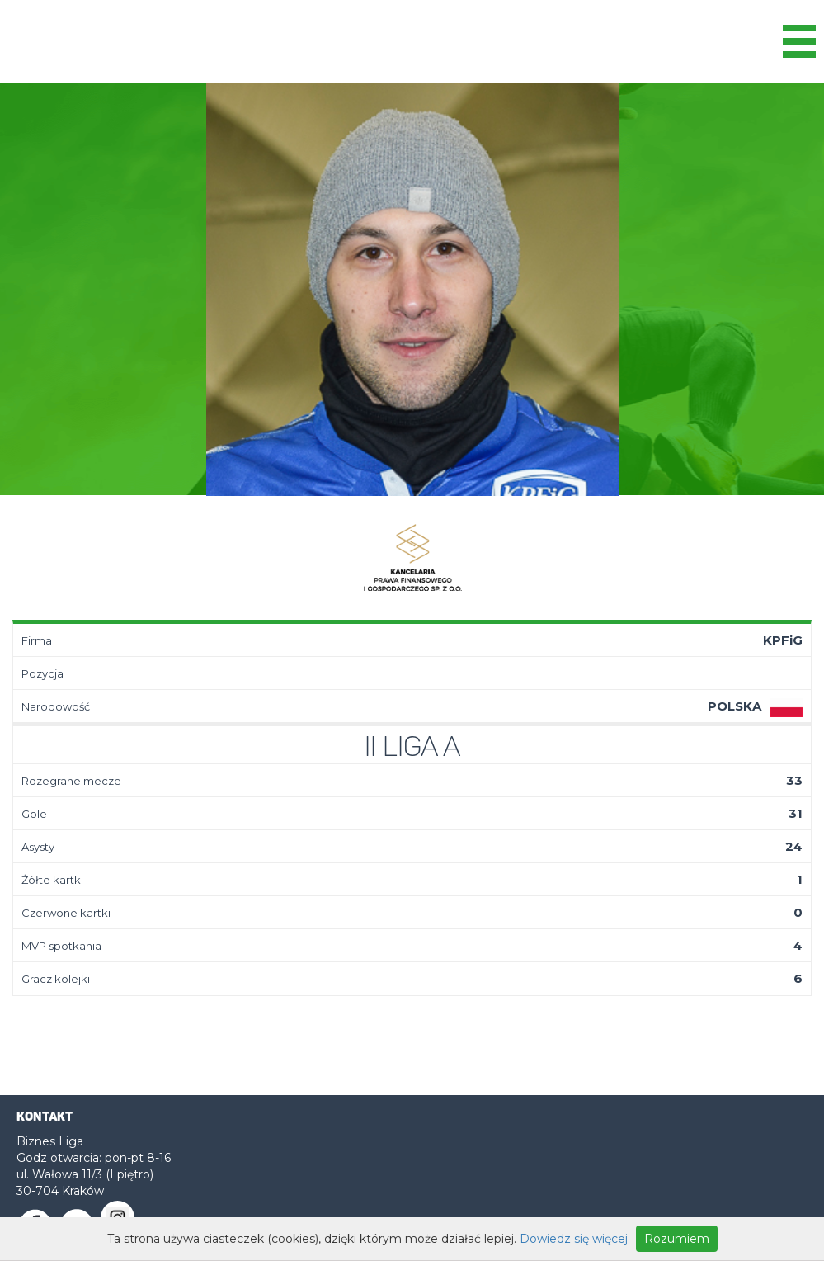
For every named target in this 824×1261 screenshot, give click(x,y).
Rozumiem (676, 1238)
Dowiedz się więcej (574, 1238)
